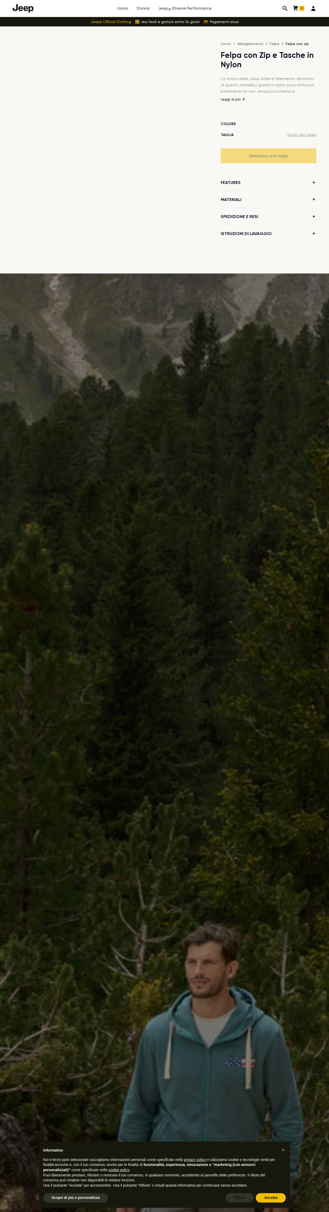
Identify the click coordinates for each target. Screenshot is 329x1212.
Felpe (274, 43)
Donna (143, 8)
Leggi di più (233, 99)
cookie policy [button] (119, 1170)
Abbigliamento (250, 43)
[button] (283, 1150)
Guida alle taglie (301, 134)
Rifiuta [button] (240, 1198)
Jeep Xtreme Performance (185, 8)
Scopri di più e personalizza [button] (76, 1198)
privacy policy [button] (195, 1160)
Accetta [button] (270, 1198)
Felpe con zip (297, 43)
